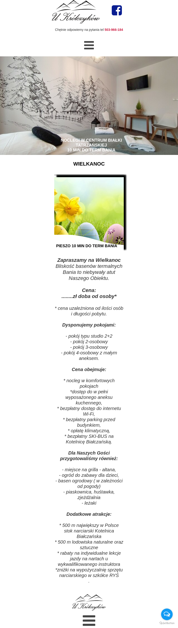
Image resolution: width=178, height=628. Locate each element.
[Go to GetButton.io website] (166, 623)
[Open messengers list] (167, 614)
